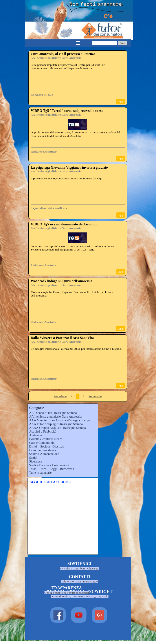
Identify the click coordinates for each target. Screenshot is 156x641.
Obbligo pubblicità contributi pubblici (66, 592)
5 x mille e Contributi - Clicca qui (79, 568)
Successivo (95, 396)
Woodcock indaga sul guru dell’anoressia (61, 281)
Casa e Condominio (42, 442)
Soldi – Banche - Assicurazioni (49, 465)
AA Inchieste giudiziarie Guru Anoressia (56, 57)
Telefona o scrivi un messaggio (79, 581)
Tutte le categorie (40, 472)
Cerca (122, 43)
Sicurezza (35, 461)
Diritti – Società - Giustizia (46, 446)
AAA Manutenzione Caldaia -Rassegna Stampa (59, 420)
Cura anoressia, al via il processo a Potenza (63, 54)
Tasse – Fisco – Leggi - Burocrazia (51, 469)
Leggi (120, 101)
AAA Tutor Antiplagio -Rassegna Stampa (56, 424)
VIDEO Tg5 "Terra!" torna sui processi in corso (67, 110)
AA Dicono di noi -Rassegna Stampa (53, 412)
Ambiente (35, 435)
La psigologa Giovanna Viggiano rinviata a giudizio (69, 167)
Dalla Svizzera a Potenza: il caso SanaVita (62, 338)
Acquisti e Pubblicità (42, 431)
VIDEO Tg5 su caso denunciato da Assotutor (64, 224)
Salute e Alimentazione (44, 454)
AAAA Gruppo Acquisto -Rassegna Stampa (57, 427)
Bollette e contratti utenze (45, 439)
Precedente (60, 396)
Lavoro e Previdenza (42, 450)
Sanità (33, 457)
